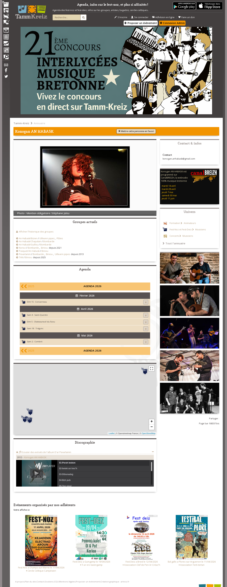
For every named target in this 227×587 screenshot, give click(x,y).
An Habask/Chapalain (30, 241)
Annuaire (39, 123)
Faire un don (186, 17)
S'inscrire (120, 17)
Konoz (22, 247)
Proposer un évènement (140, 23)
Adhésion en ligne (163, 17)
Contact (40, 581)
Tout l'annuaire (174, 243)
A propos (19, 581)
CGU (56, 581)
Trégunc (39, 328)
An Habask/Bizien (28, 238)
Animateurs (189, 223)
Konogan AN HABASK (35, 457)
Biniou (44, 247)
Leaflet (111, 433)
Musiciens (200, 229)
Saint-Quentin (41, 315)
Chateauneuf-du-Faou (44, 321)
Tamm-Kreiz (21, 123)
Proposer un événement (88, 581)
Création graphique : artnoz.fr (115, 581)
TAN (21, 257)
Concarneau (41, 301)
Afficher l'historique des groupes (36, 231)
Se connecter (139, 17)
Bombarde (48, 241)
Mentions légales (67, 581)
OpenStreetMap (149, 433)
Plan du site (30, 581)
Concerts (174, 235)
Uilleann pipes (46, 238)
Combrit (38, 341)
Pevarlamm (25, 254)
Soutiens (49, 581)
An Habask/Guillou (28, 244)
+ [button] (151, 421)
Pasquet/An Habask (29, 251)
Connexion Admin (172, 23)
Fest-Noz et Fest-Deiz (181, 229)
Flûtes (60, 238)
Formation (175, 223)
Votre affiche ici (21, 509)
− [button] (151, 427)
